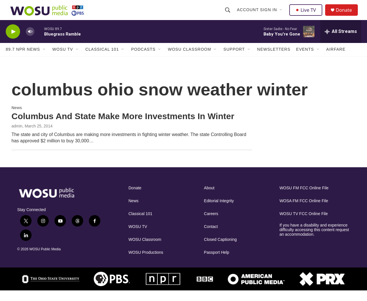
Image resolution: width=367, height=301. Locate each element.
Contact (211, 237)
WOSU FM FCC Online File (304, 198)
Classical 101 (102, 59)
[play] (12, 41)
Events (305, 59)
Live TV (307, 14)
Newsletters (273, 59)
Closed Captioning (220, 250)
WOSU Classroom (189, 59)
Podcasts (143, 59)
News (16, 117)
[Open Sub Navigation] (282, 15)
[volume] (30, 41)
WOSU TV (62, 59)
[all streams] (340, 41)
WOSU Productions (145, 263)
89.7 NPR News (23, 59)
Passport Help (216, 263)
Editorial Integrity (219, 211)
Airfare (335, 59)
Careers (211, 224)
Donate (347, 15)
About (209, 198)
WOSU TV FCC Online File (304, 224)
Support (234, 59)
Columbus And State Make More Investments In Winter (122, 126)
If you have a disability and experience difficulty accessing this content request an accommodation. (314, 240)
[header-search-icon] (228, 14)
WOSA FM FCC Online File (304, 211)
